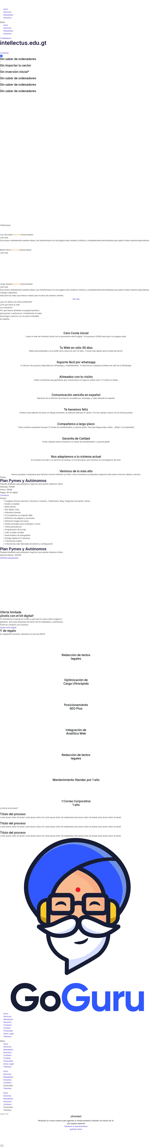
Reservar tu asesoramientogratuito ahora (76, 1127)
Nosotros (7, 18)
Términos (7, 1036)
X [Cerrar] (1, 1145)
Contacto (7, 1025)
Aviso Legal (8, 1034)
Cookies (7, 1028)
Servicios (7, 12)
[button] (76, 22)
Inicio (5, 9)
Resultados (8, 15)
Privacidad (8, 1031)
